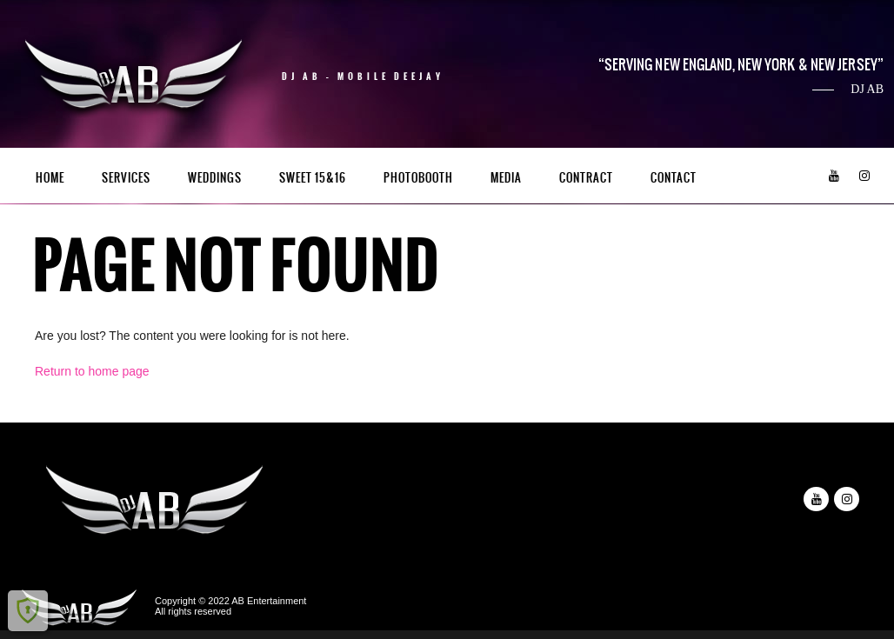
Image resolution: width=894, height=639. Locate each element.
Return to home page (92, 371)
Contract (586, 178)
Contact (673, 178)
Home (50, 178)
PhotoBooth (418, 178)
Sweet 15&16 (312, 178)
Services (126, 178)
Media (506, 178)
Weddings (215, 178)
